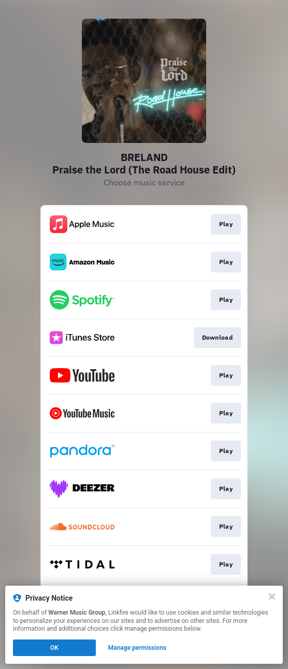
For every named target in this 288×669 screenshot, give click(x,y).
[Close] (272, 596)
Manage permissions (137, 647)
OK (54, 647)
